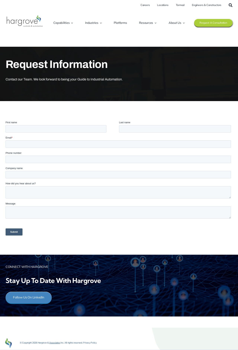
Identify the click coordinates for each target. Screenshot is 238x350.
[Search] (230, 5)
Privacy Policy (90, 342)
